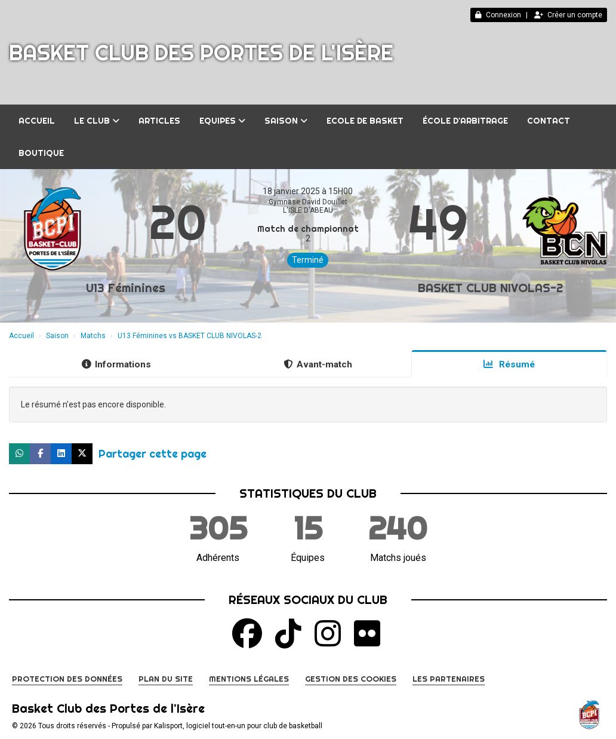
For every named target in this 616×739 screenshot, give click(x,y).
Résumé (509, 364)
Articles (159, 120)
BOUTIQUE (41, 153)
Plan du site (165, 678)
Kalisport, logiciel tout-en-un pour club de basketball (238, 726)
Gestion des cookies (350, 678)
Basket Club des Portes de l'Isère (201, 52)
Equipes (222, 120)
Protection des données (67, 678)
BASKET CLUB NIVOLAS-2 (490, 287)
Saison (285, 120)
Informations (116, 364)
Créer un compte (568, 15)
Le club (96, 120)
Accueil (37, 120)
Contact (548, 120)
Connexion (498, 15)
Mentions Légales (249, 678)
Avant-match (318, 364)
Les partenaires (448, 678)
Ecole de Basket (365, 120)
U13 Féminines (125, 287)
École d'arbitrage (465, 120)
